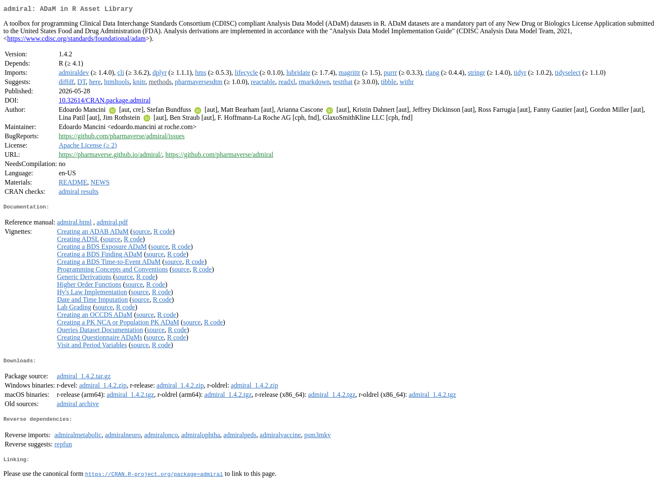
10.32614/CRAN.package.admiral (104, 102)
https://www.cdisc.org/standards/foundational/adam (76, 40)
